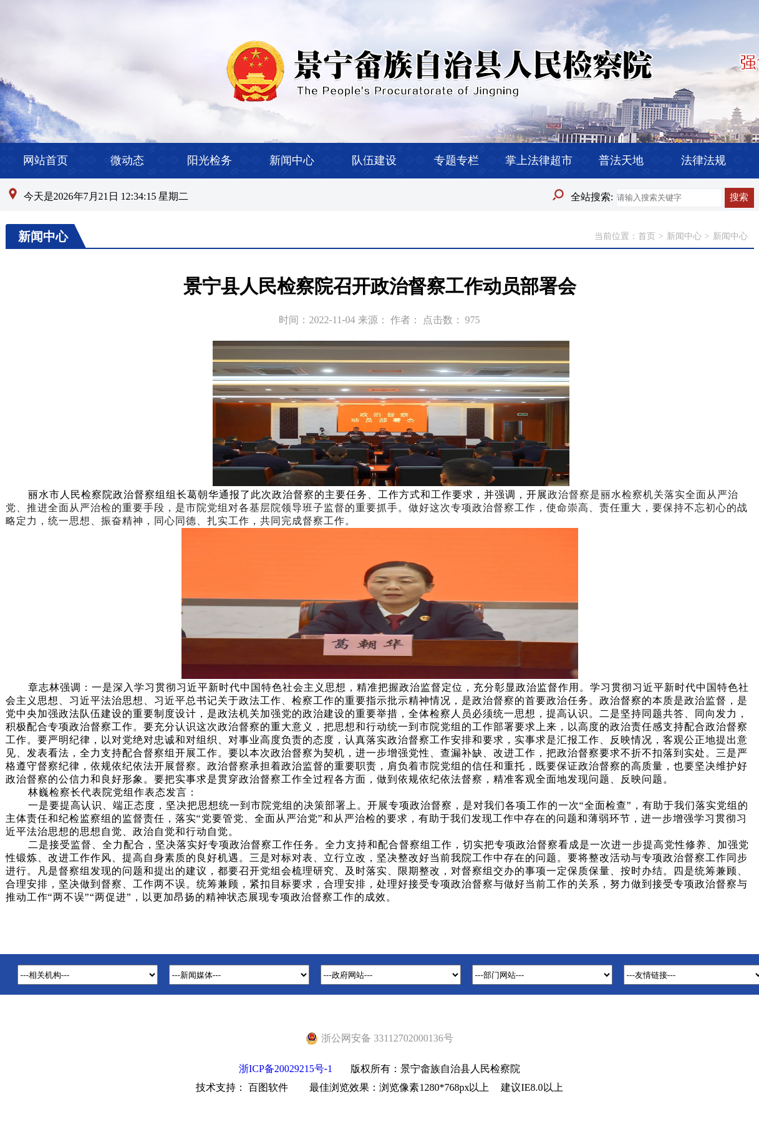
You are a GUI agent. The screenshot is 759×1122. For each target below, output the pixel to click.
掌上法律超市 (539, 160)
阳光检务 (209, 160)
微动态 (127, 160)
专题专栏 (456, 160)
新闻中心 (291, 160)
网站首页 (45, 160)
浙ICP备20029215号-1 (285, 1068)
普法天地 (621, 160)
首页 (646, 236)
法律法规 (703, 160)
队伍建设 (374, 160)
